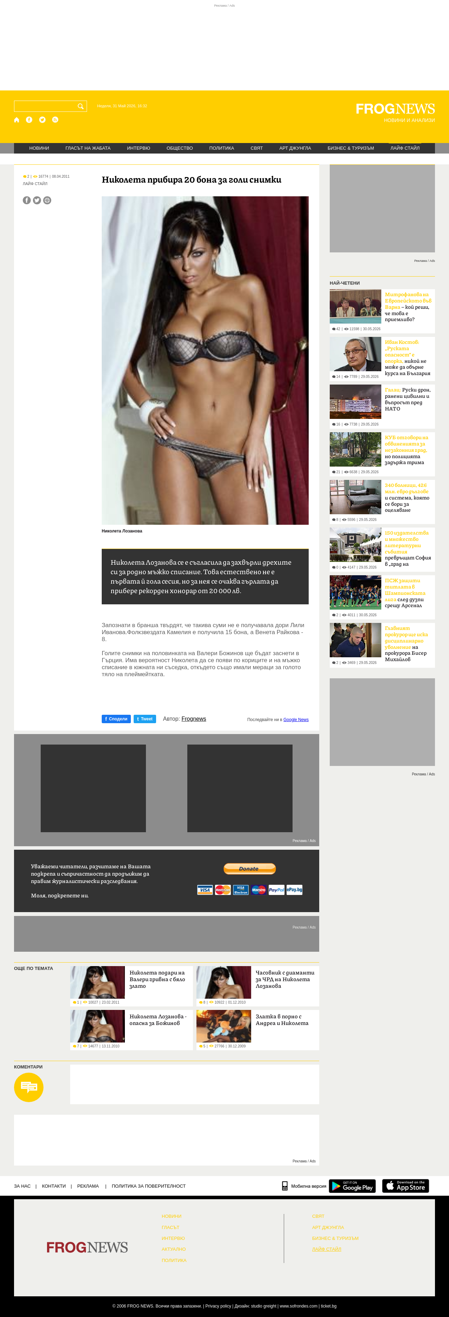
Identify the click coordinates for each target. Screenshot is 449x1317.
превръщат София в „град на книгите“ (408, 551)
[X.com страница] (42, 119)
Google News (296, 719)
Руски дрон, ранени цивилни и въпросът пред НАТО (408, 399)
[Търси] (82, 106)
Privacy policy (218, 1306)
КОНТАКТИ (54, 1186)
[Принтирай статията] (47, 200)
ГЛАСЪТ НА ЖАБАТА (88, 148)
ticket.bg (329, 1306)
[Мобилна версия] (304, 1186)
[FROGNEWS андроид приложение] (352, 1186)
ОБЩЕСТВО (180, 148)
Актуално (174, 1249)
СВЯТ (257, 148)
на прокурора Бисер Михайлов (406, 644)
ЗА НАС (22, 1186)
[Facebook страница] (29, 119)
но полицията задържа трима (406, 450)
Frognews (194, 719)
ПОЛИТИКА (221, 148)
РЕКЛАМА (88, 1186)
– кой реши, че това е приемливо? (408, 307)
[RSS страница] (55, 119)
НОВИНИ (39, 148)
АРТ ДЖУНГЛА (295, 148)
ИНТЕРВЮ (138, 148)
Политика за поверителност (149, 1186)
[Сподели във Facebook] (27, 200)
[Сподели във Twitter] (37, 200)
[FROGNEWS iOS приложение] (406, 1186)
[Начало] (17, 119)
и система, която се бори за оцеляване (407, 498)
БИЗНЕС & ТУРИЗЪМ (351, 148)
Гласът (170, 1227)
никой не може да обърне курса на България (407, 358)
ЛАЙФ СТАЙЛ (405, 148)
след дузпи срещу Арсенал (405, 593)
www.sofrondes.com (298, 1306)
